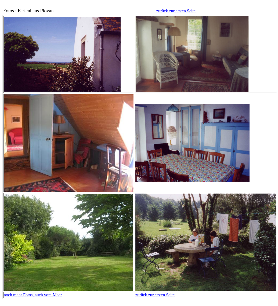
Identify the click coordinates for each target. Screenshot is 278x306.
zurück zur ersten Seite (176, 11)
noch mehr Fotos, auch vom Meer (33, 295)
